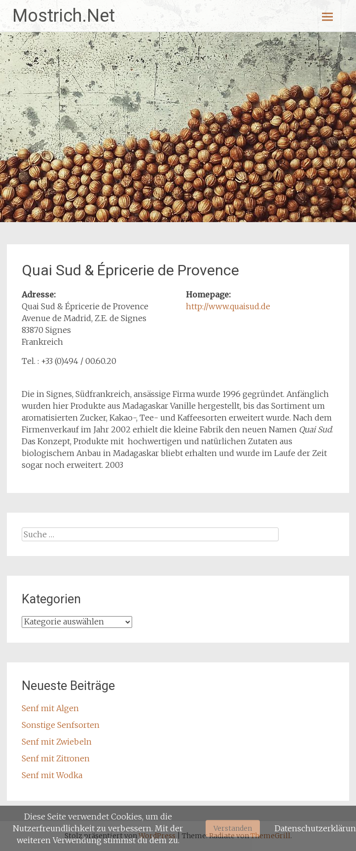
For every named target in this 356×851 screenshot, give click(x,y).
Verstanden (233, 828)
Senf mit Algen (50, 708)
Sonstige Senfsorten (61, 725)
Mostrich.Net (63, 15)
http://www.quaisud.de (228, 306)
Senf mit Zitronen (56, 758)
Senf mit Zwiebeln (57, 742)
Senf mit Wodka (52, 775)
